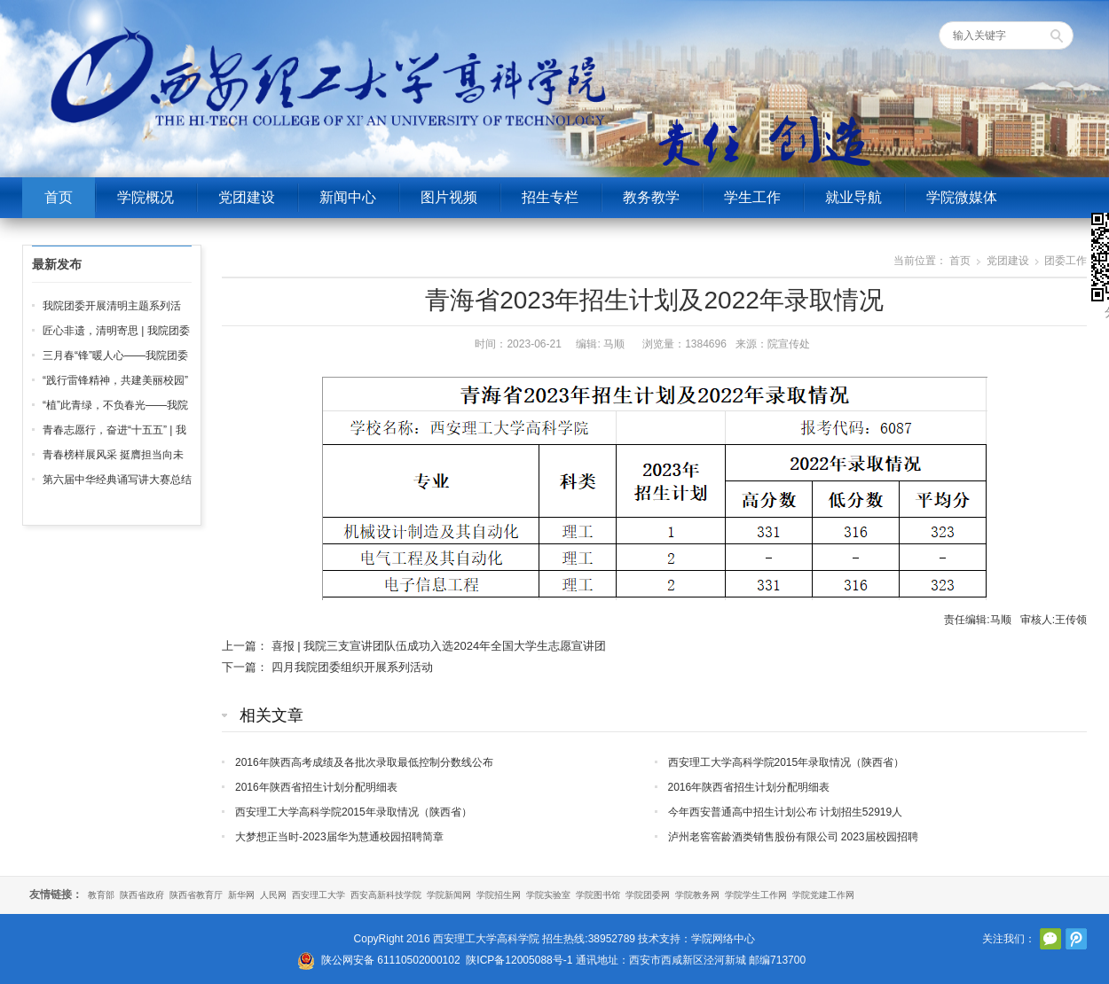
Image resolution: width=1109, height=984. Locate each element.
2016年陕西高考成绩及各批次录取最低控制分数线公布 (364, 762)
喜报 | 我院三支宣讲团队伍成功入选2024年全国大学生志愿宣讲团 (439, 645)
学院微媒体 (961, 197)
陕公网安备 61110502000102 (390, 960)
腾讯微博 (1076, 938)
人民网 (273, 895)
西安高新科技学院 (385, 895)
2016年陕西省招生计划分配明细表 (316, 787)
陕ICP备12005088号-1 (519, 960)
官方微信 (1050, 938)
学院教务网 (697, 895)
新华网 (241, 895)
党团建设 (246, 197)
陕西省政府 (142, 895)
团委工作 (1065, 260)
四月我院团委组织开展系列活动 (352, 667)
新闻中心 (347, 197)
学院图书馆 (598, 895)
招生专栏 (550, 197)
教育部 (101, 895)
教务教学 (651, 197)
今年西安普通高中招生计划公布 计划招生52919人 (785, 812)
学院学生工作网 (756, 895)
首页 (58, 197)
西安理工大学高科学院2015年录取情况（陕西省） (786, 762)
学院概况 (145, 197)
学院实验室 (548, 895)
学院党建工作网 (823, 895)
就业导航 (853, 197)
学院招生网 (498, 895)
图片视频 (449, 197)
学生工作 (752, 197)
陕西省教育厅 (196, 895)
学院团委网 (647, 895)
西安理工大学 (318, 895)
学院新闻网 (449, 895)
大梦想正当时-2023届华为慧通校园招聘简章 (339, 837)
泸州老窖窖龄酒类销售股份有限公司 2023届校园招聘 (793, 837)
